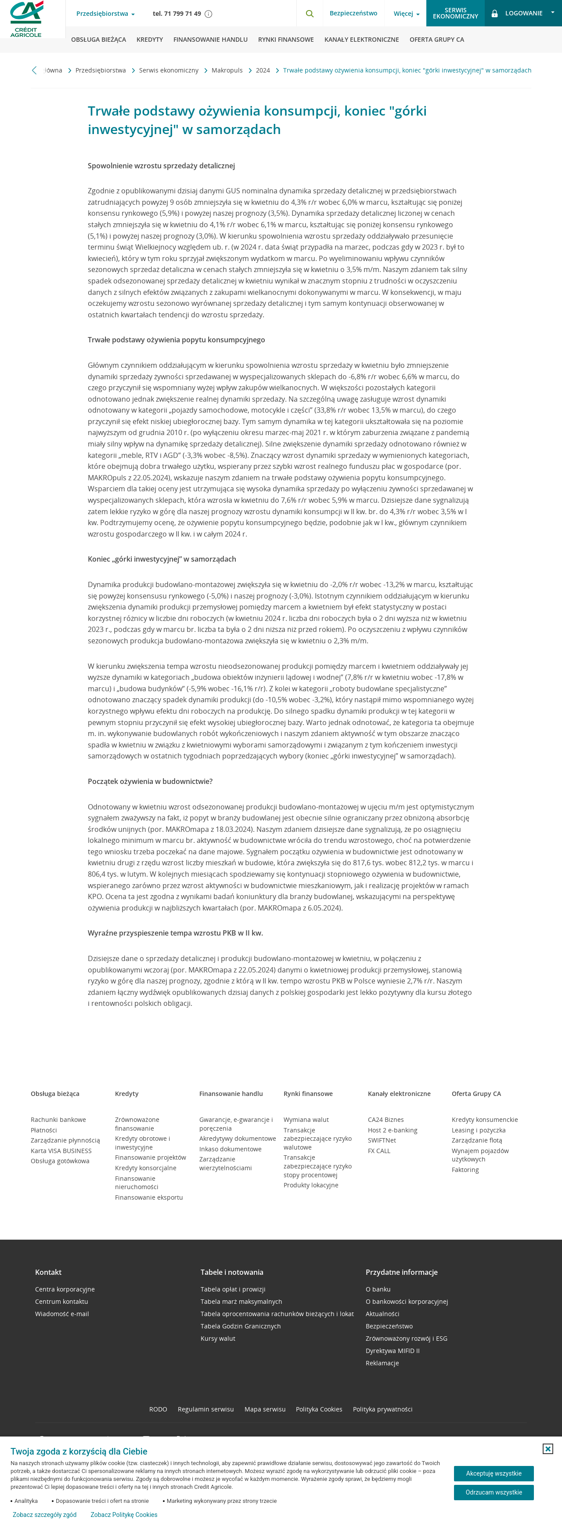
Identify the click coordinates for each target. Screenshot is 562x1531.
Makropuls (228, 70)
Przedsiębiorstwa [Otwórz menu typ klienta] (102, 13)
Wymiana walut (306, 1119)
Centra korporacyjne (65, 1289)
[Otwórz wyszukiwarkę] (309, 13)
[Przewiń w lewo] (34, 70)
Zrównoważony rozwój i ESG (406, 1338)
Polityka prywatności (383, 1409)
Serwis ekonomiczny (169, 70)
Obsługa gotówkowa (60, 1161)
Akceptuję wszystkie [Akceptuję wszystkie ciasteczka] (494, 1473)
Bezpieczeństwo (354, 13)
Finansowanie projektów (150, 1157)
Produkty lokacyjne (311, 1185)
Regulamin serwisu (206, 1409)
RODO (158, 1409)
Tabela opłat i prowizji (233, 1289)
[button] (547, 1448)
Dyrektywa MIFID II (393, 1350)
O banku (378, 1289)
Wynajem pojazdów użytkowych (480, 1155)
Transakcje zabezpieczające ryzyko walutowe (318, 1138)
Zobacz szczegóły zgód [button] (44, 1514)
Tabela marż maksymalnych (241, 1301)
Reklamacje (382, 1363)
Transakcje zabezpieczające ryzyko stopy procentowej (318, 1166)
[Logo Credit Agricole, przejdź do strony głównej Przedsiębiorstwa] (33, 26)
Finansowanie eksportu (149, 1197)
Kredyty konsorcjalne (146, 1168)
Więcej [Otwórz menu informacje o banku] (403, 13)
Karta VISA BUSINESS (61, 1150)
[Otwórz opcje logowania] (523, 13)
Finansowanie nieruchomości (137, 1182)
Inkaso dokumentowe (230, 1149)
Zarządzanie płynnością (65, 1140)
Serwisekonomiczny (455, 13)
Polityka (319, 1409)
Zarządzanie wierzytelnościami (225, 1163)
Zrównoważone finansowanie (137, 1123)
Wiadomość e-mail (62, 1314)
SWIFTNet (382, 1140)
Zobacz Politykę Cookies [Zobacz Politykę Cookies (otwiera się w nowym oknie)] (123, 1514)
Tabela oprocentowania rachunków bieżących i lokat (277, 1314)
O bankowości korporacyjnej (407, 1301)
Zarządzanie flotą (477, 1140)
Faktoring (465, 1169)
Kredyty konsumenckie (485, 1119)
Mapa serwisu (265, 1409)
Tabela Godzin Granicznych (241, 1326)
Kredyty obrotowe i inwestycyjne (142, 1142)
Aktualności (383, 1314)
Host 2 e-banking (393, 1130)
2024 (264, 70)
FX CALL (379, 1150)
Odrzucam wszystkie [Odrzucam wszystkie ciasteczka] (494, 1492)
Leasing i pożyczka (479, 1130)
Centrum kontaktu (61, 1301)
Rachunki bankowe (58, 1119)
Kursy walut (218, 1338)
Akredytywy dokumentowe (237, 1138)
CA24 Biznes (386, 1119)
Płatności (44, 1130)
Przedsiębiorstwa (102, 70)
